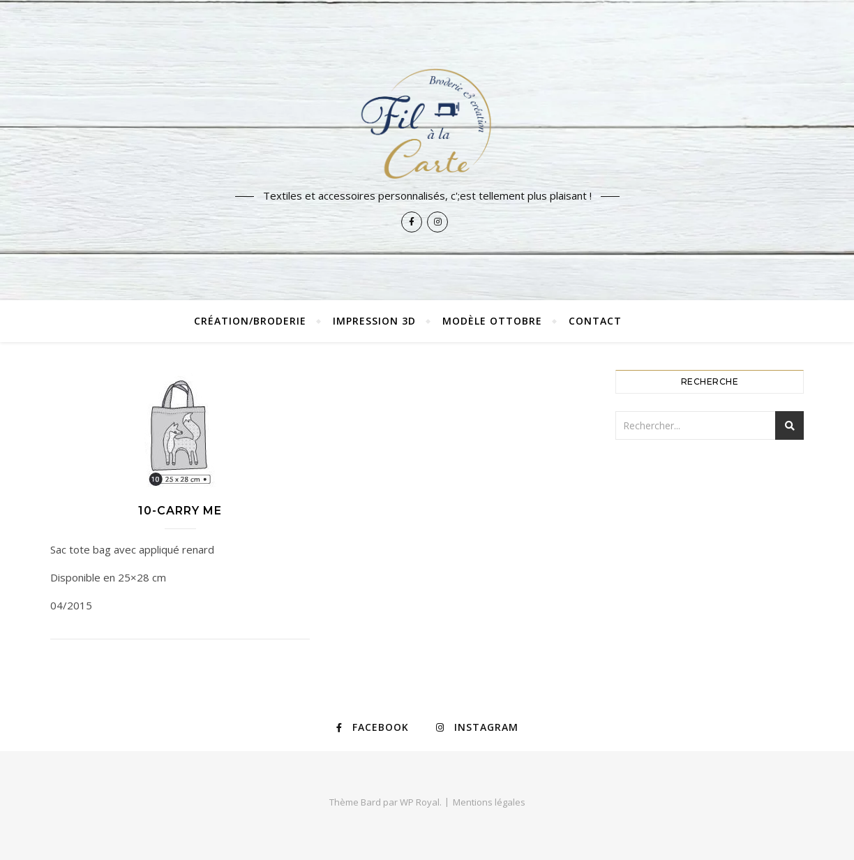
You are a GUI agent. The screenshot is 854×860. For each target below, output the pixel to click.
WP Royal (420, 802)
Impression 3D (374, 320)
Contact (595, 320)
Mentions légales (489, 802)
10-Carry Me (180, 510)
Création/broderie (250, 320)
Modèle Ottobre (492, 320)
